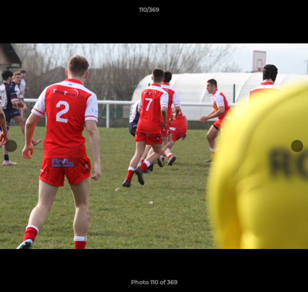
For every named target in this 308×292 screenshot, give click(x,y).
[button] (279, 11)
